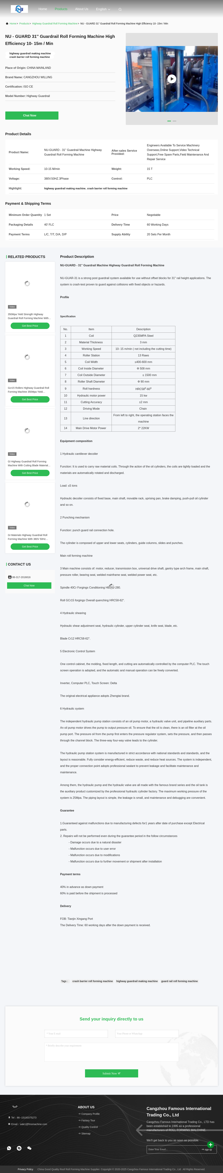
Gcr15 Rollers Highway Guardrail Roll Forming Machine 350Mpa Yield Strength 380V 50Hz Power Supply (28, 391)
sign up (206, 1149)
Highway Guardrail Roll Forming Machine (54, 23)
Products (61, 9)
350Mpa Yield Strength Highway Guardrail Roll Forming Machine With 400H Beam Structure (28, 318)
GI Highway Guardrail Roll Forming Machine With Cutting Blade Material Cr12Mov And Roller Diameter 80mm (28, 465)
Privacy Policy (25, 1169)
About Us (81, 9)
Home (43, 9)
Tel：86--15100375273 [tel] (22, 1117)
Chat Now (32, 115)
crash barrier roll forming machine (92, 981)
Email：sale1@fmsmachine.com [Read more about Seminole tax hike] (27, 1124)
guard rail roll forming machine (179, 981)
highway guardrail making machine (137, 981)
